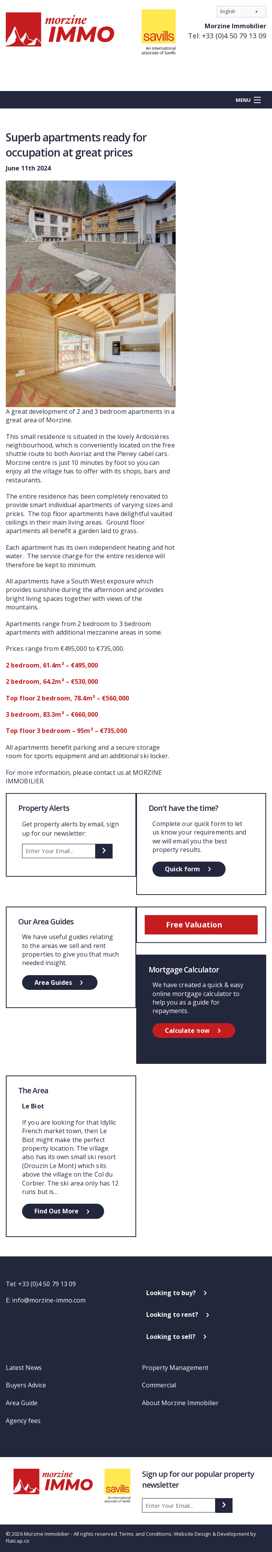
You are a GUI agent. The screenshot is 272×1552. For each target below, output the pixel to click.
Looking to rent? (172, 1314)
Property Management (175, 1367)
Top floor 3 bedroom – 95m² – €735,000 (66, 730)
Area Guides (53, 982)
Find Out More (56, 1211)
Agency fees (23, 1420)
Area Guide (22, 1403)
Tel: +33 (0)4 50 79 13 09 (227, 35)
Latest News (24, 1367)
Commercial (159, 1385)
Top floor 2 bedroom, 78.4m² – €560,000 (67, 698)
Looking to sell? (170, 1336)
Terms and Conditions (145, 1533)
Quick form (182, 869)
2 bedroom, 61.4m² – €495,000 (52, 665)
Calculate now (187, 1030)
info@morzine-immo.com (49, 1300)
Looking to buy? (171, 1293)
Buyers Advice (26, 1385)
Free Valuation (194, 924)
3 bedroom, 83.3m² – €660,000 (52, 714)
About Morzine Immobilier (180, 1403)
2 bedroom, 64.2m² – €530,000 (52, 681)
